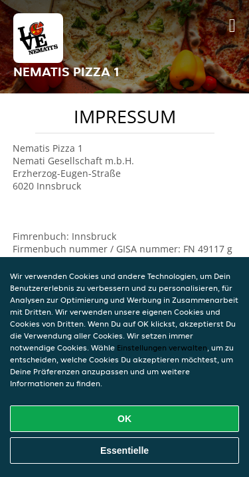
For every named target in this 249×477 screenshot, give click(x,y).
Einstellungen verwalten (162, 347)
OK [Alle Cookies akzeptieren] (124, 418)
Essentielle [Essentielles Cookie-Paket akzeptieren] (124, 450)
